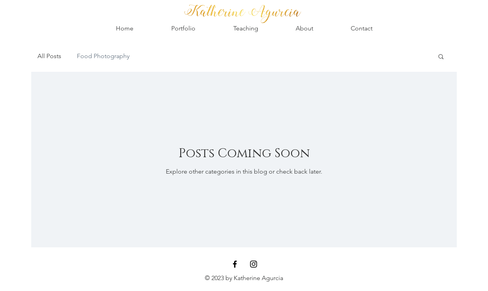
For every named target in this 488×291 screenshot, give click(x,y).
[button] (441, 57)
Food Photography (103, 56)
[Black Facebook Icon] (235, 264)
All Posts (49, 56)
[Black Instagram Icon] (253, 264)
